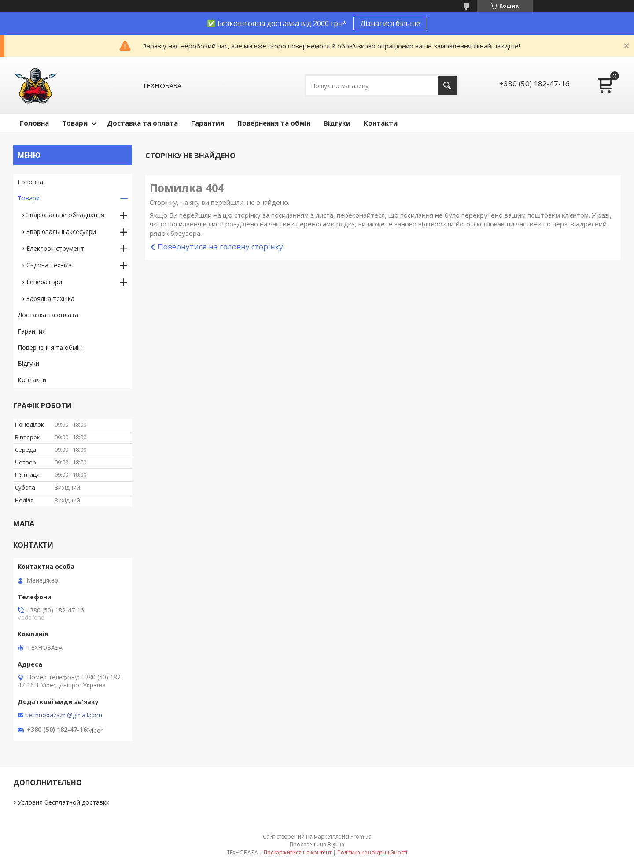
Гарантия (207, 123)
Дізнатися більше (390, 23)
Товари (75, 123)
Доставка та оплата (142, 123)
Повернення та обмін (273, 123)
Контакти (381, 123)
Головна (34, 123)
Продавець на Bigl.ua (317, 844)
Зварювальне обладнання (65, 215)
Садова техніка (49, 265)
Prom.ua (361, 836)
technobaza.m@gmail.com (64, 715)
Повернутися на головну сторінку (220, 246)
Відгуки (337, 123)
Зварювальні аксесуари (61, 231)
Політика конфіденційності (372, 852)
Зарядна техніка (50, 298)
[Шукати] (447, 85)
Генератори (44, 282)
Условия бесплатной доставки (64, 802)
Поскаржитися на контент (298, 852)
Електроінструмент (55, 248)
